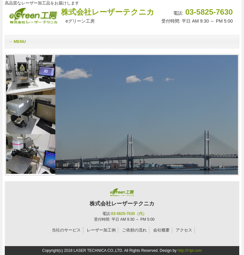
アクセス (184, 230)
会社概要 (161, 230)
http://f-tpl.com (190, 250)
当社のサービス (66, 230)
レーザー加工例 (101, 230)
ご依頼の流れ (134, 230)
